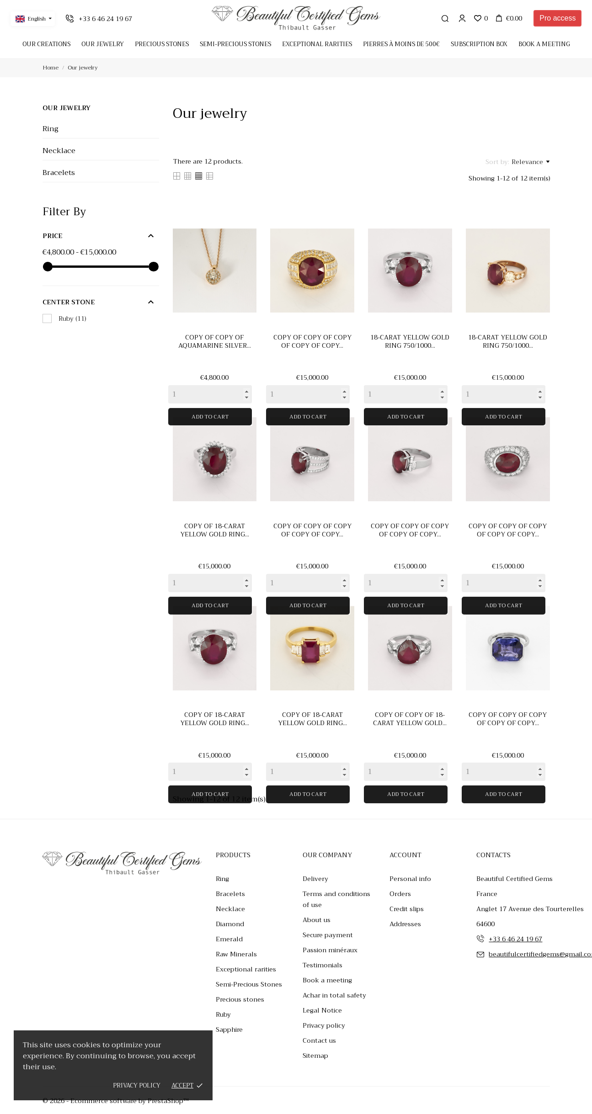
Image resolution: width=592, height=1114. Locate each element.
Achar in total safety (334, 995)
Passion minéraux (330, 949)
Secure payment (328, 934)
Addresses (405, 923)
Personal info (410, 878)
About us (317, 919)
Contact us (319, 1040)
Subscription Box (479, 44)
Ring (51, 128)
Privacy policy (136, 1085)
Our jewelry (67, 107)
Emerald (229, 939)
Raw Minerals (236, 954)
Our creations (46, 44)
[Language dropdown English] (33, 18)
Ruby (72, 318)
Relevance (530, 161)
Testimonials (322, 965)
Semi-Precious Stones (249, 984)
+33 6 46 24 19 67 (515, 939)
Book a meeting (544, 44)
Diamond (230, 923)
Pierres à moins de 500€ (401, 44)
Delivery (315, 878)
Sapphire (229, 1029)
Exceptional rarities (317, 44)
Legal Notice (322, 1010)
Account (405, 854)
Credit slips (406, 908)
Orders (400, 893)
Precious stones (240, 999)
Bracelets (59, 172)
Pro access (557, 18)
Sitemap (315, 1055)
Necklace (59, 150)
